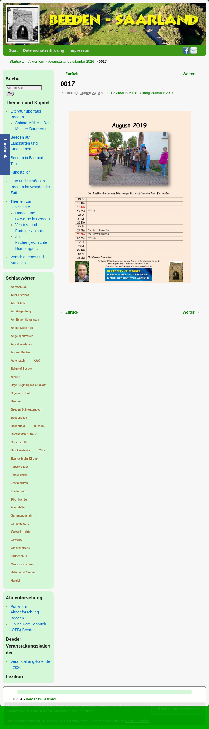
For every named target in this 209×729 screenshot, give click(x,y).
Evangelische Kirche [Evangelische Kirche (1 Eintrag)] (24, 458)
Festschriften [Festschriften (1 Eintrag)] (19, 483)
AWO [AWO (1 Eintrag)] (37, 360)
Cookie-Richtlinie (137, 721)
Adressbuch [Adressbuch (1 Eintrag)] (19, 286)
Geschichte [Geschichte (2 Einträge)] (21, 532)
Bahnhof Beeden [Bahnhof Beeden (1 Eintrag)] (21, 368)
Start (13, 50)
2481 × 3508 (114, 93)
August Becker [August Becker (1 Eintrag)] (20, 352)
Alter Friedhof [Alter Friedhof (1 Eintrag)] (20, 295)
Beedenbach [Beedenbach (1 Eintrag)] (19, 417)
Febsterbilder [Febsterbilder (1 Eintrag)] (19, 466)
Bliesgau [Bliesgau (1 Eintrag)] (39, 425)
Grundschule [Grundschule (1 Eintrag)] (19, 556)
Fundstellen (20, 172)
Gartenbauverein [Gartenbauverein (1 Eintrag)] (21, 515)
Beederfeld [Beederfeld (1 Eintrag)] (18, 425)
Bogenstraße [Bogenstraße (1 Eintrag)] (19, 442)
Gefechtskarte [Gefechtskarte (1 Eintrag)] (20, 523)
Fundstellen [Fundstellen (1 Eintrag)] (18, 507)
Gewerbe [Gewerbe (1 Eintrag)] (16, 539)
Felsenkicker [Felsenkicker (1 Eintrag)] (19, 474)
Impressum (80, 50)
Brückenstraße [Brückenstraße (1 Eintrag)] (20, 450)
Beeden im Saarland (41, 699)
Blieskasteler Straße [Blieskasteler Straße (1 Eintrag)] (24, 434)
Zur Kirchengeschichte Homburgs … (31, 242)
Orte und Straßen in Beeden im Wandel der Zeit (30, 187)
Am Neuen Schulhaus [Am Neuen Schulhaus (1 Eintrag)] (25, 319)
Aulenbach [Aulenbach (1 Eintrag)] (18, 360)
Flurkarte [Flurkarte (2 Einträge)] (19, 499)
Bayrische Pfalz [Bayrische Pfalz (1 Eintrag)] (21, 393)
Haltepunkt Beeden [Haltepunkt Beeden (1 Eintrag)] (23, 572)
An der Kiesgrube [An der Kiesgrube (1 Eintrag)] (22, 327)
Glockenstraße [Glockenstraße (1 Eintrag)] (20, 547)
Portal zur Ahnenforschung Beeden (24, 612)
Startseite (17, 61)
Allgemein (36, 61)
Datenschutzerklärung (43, 50)
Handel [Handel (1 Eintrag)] (15, 580)
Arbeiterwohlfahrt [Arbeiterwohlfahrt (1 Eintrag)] (22, 344)
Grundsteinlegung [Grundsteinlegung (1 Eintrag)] (22, 564)
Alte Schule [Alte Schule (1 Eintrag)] (18, 303)
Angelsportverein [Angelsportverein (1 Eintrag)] (22, 336)
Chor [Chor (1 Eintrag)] (42, 450)
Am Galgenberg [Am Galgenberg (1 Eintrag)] (21, 311)
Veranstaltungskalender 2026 (71, 61)
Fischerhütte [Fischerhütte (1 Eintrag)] (19, 491)
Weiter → (191, 74)
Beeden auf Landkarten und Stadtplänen (24, 143)
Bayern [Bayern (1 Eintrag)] (15, 376)
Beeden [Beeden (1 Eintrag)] (16, 401)
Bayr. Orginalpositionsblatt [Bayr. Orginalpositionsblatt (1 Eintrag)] (28, 385)
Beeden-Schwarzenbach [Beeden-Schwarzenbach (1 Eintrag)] (26, 409)
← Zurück (69, 74)
